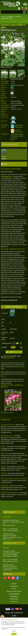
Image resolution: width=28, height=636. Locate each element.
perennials (14, 138)
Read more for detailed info (9, 300)
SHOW (6, 164)
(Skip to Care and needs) (7, 171)
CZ (22, 8)
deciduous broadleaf (17, 134)
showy (13, 140)
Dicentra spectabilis (7, 412)
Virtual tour (10, 543)
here (2, 376)
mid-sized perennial (17, 136)
